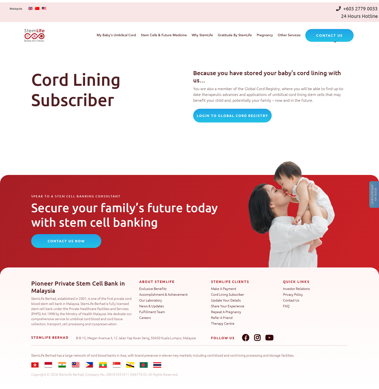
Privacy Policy (293, 294)
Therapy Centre (222, 323)
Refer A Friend (222, 317)
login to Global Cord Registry (232, 115)
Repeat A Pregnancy (226, 311)
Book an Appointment (374, 195)
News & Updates (151, 305)
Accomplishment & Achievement (163, 294)
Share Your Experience (227, 305)
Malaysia (16, 8)
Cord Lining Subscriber (227, 294)
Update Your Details (226, 300)
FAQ (286, 305)
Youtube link (269, 337)
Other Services (289, 35)
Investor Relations (296, 288)
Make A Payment (223, 288)
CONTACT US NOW (66, 241)
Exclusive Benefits (153, 288)
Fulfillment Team (152, 311)
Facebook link (246, 337)
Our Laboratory (150, 300)
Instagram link (257, 337)
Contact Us (291, 300)
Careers (145, 317)
